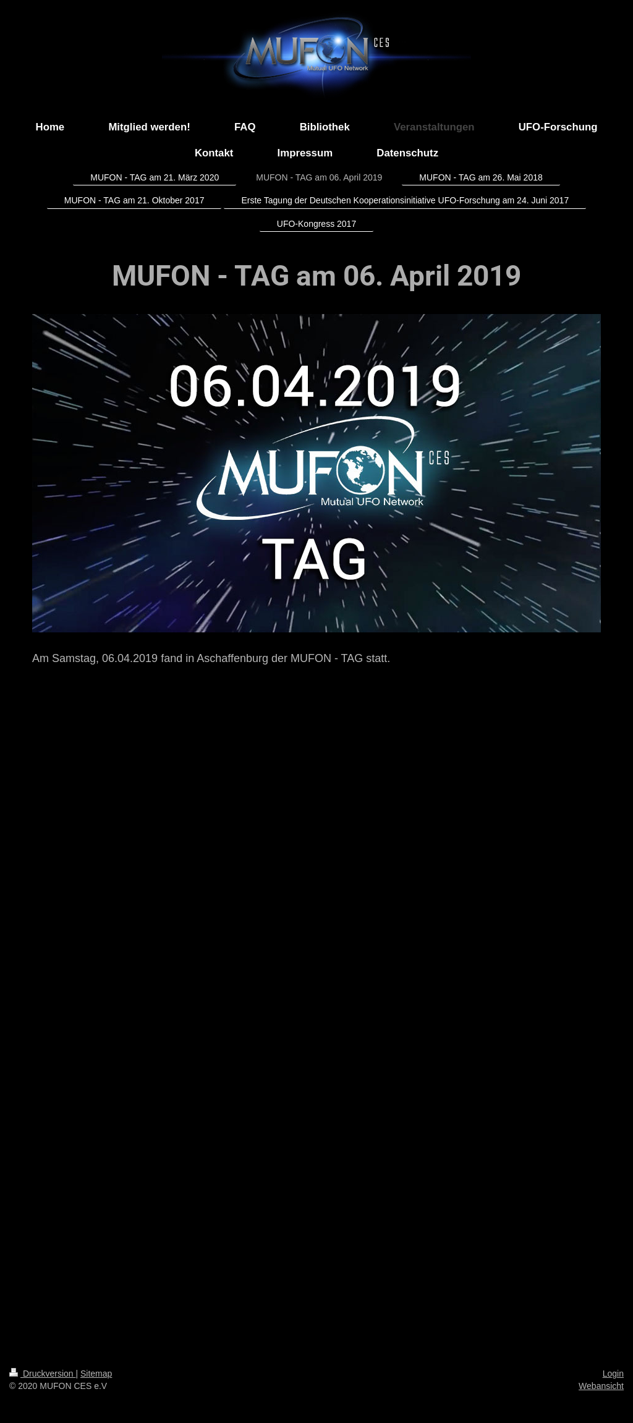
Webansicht (601, 1386)
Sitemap (96, 1373)
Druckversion (42, 1373)
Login (613, 1373)
